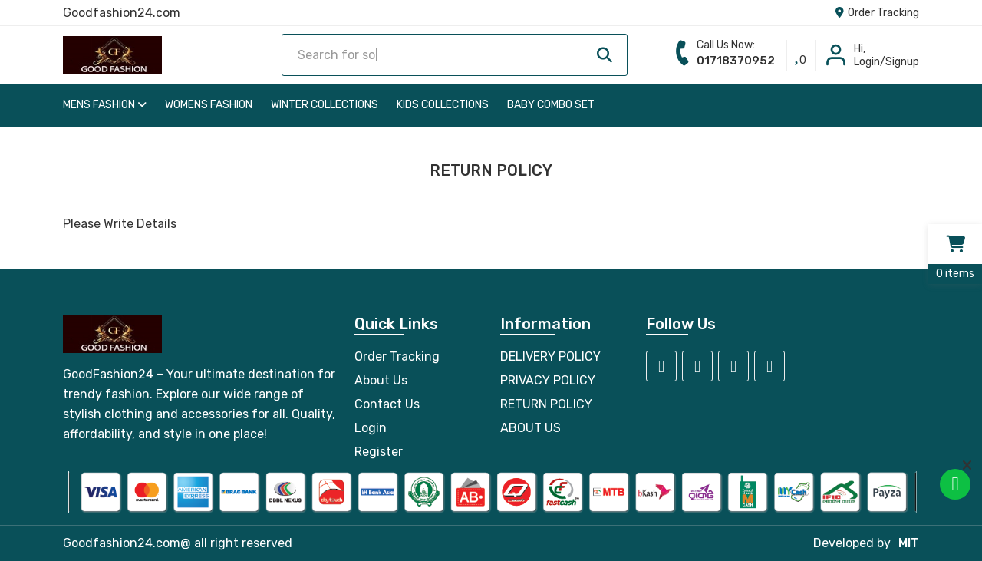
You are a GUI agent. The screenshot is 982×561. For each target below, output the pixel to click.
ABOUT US (530, 428)
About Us (380, 380)
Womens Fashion (208, 104)
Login (370, 428)
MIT (908, 543)
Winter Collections (324, 104)
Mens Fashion (105, 104)
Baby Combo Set (551, 104)
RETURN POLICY (546, 404)
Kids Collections (443, 104)
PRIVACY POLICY (547, 380)
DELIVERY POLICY (550, 356)
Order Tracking (877, 12)
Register (378, 451)
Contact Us (387, 404)
